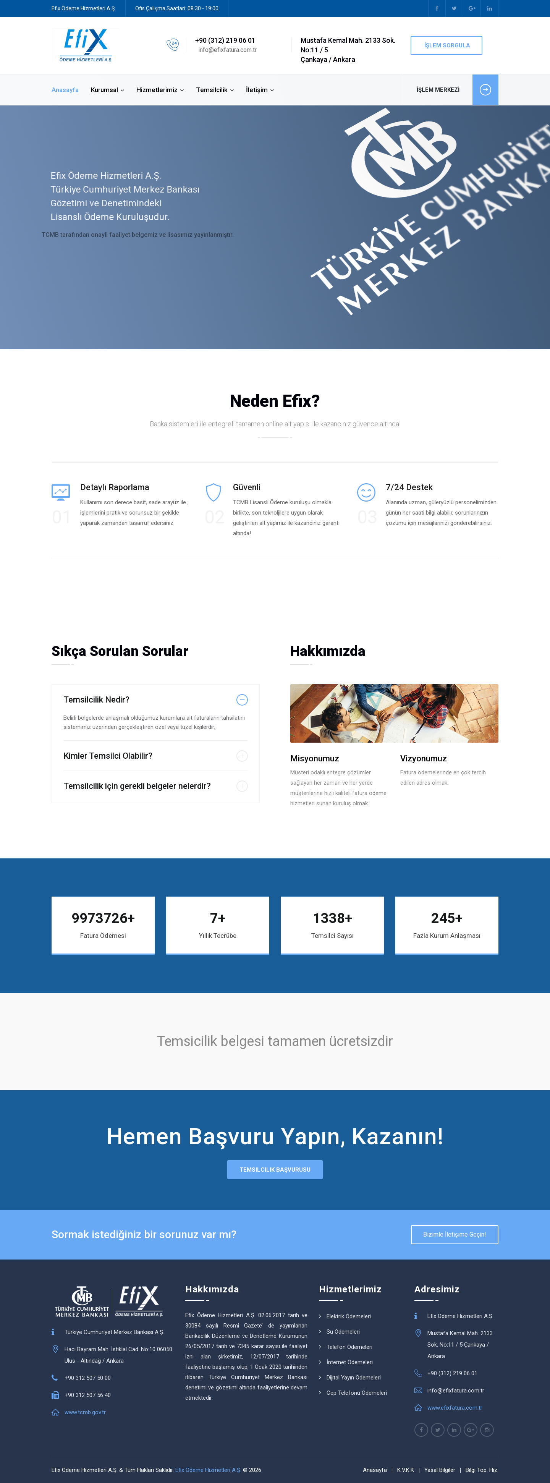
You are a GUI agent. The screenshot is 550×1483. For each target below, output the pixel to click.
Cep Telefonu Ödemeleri (357, 1392)
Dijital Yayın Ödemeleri (354, 1377)
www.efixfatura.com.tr (454, 1407)
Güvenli (246, 487)
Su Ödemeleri (343, 1331)
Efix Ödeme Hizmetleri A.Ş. (208, 1470)
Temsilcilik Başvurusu (275, 1169)
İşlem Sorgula (446, 45)
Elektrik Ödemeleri (349, 1316)
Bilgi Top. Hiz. (482, 1470)
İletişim (257, 90)
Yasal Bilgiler (439, 1470)
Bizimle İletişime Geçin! (454, 1234)
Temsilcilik (212, 90)
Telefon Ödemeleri (349, 1347)
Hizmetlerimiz (157, 90)
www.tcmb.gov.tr (85, 1412)
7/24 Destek (409, 487)
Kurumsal (104, 90)
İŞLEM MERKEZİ (458, 89)
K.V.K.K (405, 1470)
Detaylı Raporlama (114, 487)
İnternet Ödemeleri (350, 1362)
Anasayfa (65, 90)
